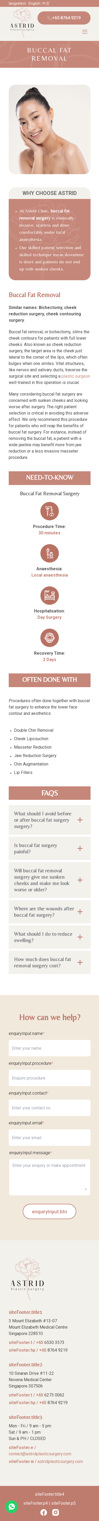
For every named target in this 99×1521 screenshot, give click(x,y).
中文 (46, 3)
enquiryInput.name (27, 1033)
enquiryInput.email (26, 1122)
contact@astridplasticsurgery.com (40, 1453)
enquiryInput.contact (29, 1093)
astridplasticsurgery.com (60, 1461)
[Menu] (84, 32)
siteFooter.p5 (63, 1503)
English (34, 3)
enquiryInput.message (30, 1152)
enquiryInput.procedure (31, 1063)
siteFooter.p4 (35, 1503)
